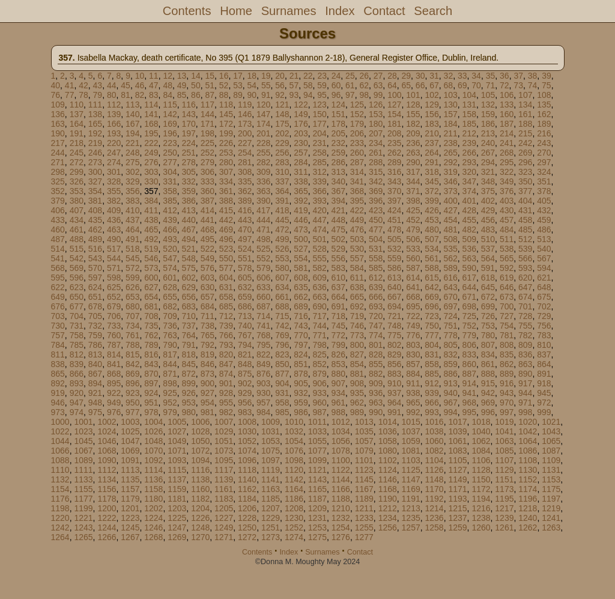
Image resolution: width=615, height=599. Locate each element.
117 (207, 104)
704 (76, 316)
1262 (527, 527)
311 (301, 172)
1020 (527, 422)
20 (280, 76)
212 (469, 133)
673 (507, 297)
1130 (527, 470)
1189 (364, 498)
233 (357, 143)
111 (95, 104)
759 (95, 335)
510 (488, 239)
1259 (457, 527)
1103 (411, 460)
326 (76, 181)
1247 (177, 527)
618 (488, 277)
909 (376, 383)
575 (188, 268)
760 (114, 335)
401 (469, 200)
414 (207, 210)
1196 (527, 498)
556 (338, 258)
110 (76, 104)
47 (154, 85)
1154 (60, 489)
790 (170, 345)
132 (488, 104)
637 (338, 287)
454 (450, 220)
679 (114, 306)
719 (357, 316)
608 (301, 277)
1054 (294, 441)
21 (294, 76)
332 (188, 181)
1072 (200, 450)
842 (132, 364)
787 (114, 345)
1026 (153, 431)
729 (544, 316)
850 (282, 364)
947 (76, 402)
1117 (223, 470)
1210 (341, 508)
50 (196, 85)
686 (245, 306)
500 (301, 239)
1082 (434, 450)
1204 (200, 508)
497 (245, 239)
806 (469, 345)
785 (76, 345)
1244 (106, 527)
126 (376, 104)
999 (544, 412)
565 (507, 258)
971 (525, 402)
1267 (130, 537)
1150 (480, 479)
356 (132, 191)
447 (319, 220)
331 (170, 181)
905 (301, 383)
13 (182, 76)
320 (469, 172)
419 (301, 210)
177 (319, 124)
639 (376, 287)
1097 (270, 460)
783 (544, 335)
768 (263, 335)
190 (58, 133)
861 (488, 364)
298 (58, 172)
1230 (294, 518)
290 (413, 162)
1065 (551, 441)
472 (282, 229)
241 (507, 143)
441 (207, 220)
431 (525, 210)
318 (431, 172)
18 (252, 76)
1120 (294, 470)
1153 (551, 479)
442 (226, 220)
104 (469, 95)
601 (170, 277)
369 (376, 191)
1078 (341, 450)
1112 (106, 470)
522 (207, 249)
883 (394, 374)
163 (58, 124)
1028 (200, 431)
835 (507, 354)
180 (376, 124)
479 (413, 229)
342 (376, 181)
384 (151, 200)
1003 (130, 422)
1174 (527, 489)
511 (507, 239)
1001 (83, 422)
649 (58, 297)
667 (394, 297)
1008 (247, 422)
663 (319, 297)
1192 (434, 498)
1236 (434, 518)
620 (525, 277)
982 (226, 412)
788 (132, 345)
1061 (457, 441)
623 (76, 287)
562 (450, 258)
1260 (480, 527)
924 (151, 393)
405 (544, 200)
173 (245, 124)
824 (301, 354)
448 (338, 220)
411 (151, 210)
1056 (341, 441)
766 (226, 335)
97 (350, 95)
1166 (341, 489)
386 (188, 200)
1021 (551, 422)
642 (431, 287)
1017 (457, 422)
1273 (270, 537)
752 (469, 325)
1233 (364, 518)
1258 (434, 527)
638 (357, 287)
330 (151, 181)
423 (376, 210)
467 (188, 229)
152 (357, 114)
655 (170, 297)
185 (469, 124)
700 (507, 306)
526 (282, 249)
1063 (504, 441)
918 (544, 383)
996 (488, 412)
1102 (387, 460)
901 (226, 383)
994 (450, 412)
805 (450, 345)
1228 (247, 518)
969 (488, 402)
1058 (387, 441)
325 (58, 181)
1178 (106, 498)
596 (76, 277)
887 (469, 374)
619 (507, 277)
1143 (317, 479)
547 (170, 258)
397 (394, 200)
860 (469, 364)
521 (188, 249)
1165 (317, 489)
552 (263, 258)
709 (170, 316)
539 (525, 249)
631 (226, 287)
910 (394, 383)
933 (319, 393)
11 (154, 76)
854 (357, 364)
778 (450, 335)
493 (170, 239)
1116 (200, 470)
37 (518, 76)
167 (132, 124)
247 (114, 152)
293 (469, 162)
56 (280, 85)
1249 (223, 527)
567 (544, 258)
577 (226, 268)
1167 (364, 489)
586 (394, 268)
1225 (177, 518)
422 (357, 210)
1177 (83, 498)
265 (450, 152)
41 (69, 85)
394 (338, 200)
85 (182, 95)
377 (525, 191)
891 (544, 374)
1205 (223, 508)
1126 (434, 470)
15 (210, 76)
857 (413, 364)
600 (151, 277)
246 (95, 152)
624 (95, 287)
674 (525, 297)
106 (507, 95)
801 (376, 345)
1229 (270, 518)
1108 (527, 460)
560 (413, 258)
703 (58, 316)
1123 (364, 470)
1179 (130, 498)
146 (245, 114)
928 (226, 393)
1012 (341, 422)
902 (245, 383)
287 (357, 162)
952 (170, 402)
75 (546, 85)
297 (544, 162)
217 (58, 143)
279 (207, 162)
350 (525, 181)
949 (114, 402)
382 (114, 200)
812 (76, 354)
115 (170, 104)
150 (319, 114)
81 (125, 95)
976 (114, 412)
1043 (551, 431)
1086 (527, 450)
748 (394, 325)
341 (357, 181)
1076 (294, 450)
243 (544, 143)
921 (95, 393)
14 (196, 76)
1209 (317, 508)
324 (544, 172)
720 (376, 316)
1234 (387, 518)
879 (319, 374)
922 (114, 393)
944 (525, 393)
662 (301, 297)
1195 (504, 498)
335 (245, 181)
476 (357, 229)
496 (226, 239)
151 (338, 114)
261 (376, 152)
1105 (457, 460)
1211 (364, 508)
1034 (341, 431)
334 (226, 181)
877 (282, 374)
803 (413, 345)
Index (339, 10)
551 (245, 258)
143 (188, 114)
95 (322, 95)
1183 (223, 498)
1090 (106, 460)
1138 (200, 479)
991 (394, 412)
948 (95, 402)
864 (544, 364)
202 (282, 133)
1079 (364, 450)
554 (301, 258)
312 (319, 172)
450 (376, 220)
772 (338, 335)
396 (376, 200)
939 (431, 393)
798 (319, 345)
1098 (294, 460)
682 (170, 306)
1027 (177, 431)
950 (132, 402)
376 (507, 191)
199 (226, 133)
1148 (434, 479)
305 (188, 172)
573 (151, 268)
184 (450, 124)
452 (413, 220)
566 (525, 258)
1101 (364, 460)
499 (282, 239)
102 (431, 95)
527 (301, 249)
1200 (106, 508)
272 (76, 162)
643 (450, 287)
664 (338, 297)
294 (488, 162)
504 (376, 239)
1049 (177, 441)
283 (282, 162)
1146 (387, 479)
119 (245, 104)
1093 (177, 460)
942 (488, 393)
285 (319, 162)
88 (224, 95)
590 (469, 268)
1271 (223, 537)
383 (132, 200)
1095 (223, 460)
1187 (317, 498)
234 (376, 143)
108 (544, 95)
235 (394, 143)
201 (263, 133)
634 (282, 287)
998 (525, 412)
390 (263, 200)
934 (338, 393)
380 (76, 200)
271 (58, 162)
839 (76, 364)
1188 (341, 498)
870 (151, 374)
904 (282, 383)
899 (188, 383)
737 (188, 325)
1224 (153, 518)
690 (319, 306)
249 (151, 152)
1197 (551, 498)
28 (392, 76)
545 (132, 258)
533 (413, 249)
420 (319, 210)
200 (245, 133)
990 (376, 412)
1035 (364, 431)
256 (282, 152)
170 (188, 124)
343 (394, 181)
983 (245, 412)
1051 (223, 441)
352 (58, 191)
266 (469, 152)
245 (76, 152)
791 (188, 345)
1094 (200, 460)
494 (188, 239)
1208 (294, 508)
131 (469, 104)
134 (525, 104)
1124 (387, 470)
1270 (200, 537)
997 (507, 412)
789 (151, 345)
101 (413, 95)
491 (132, 239)
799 (338, 345)
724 (450, 316)
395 (357, 200)
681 (151, 306)
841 (114, 364)
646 (507, 287)
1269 (177, 537)
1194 (480, 498)
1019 (504, 422)
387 (207, 200)
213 (488, 133)
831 (431, 354)
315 (376, 172)
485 (525, 229)
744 (319, 325)
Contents (187, 10)
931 (282, 393)
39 (546, 76)
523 (226, 249)
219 (95, 143)
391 (282, 200)
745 (338, 325)
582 (319, 268)
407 (76, 210)
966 (431, 402)
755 (525, 325)
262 (394, 152)
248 (132, 152)
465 (151, 229)
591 (488, 268)
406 (58, 210)
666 (376, 297)
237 (431, 143)
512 (525, 239)
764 (188, 335)
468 (207, 229)
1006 (200, 422)
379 (58, 200)
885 (431, 374)
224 (188, 143)
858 (431, 364)
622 (58, 287)
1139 (223, 479)
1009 (270, 422)
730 (58, 325)
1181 (177, 498)
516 (95, 249)
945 (544, 393)
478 (394, 229)
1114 (153, 470)
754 (507, 325)
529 (338, 249)
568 (58, 268)
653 (132, 297)
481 (450, 229)
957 (263, 402)
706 (114, 316)
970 (507, 402)
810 (544, 345)
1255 (364, 527)
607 (282, 277)
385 (170, 200)
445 (282, 220)
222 (151, 143)
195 (151, 133)
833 (469, 354)
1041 (504, 431)
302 (132, 172)
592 (507, 268)
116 (188, 104)
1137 (177, 479)
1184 (247, 498)
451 (394, 220)
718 (338, 316)
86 (196, 95)
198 (207, 133)
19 (266, 76)
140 (132, 114)
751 (450, 325)
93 (294, 95)
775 (394, 335)
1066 (60, 450)
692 (357, 306)
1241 (551, 518)
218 (76, 143)
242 (525, 143)
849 (263, 364)
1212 (387, 508)
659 (245, 297)
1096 (247, 460)
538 (507, 249)
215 (525, 133)
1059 (411, 441)
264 (431, 152)
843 (151, 364)
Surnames (289, 10)
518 (132, 249)
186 (488, 124)
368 (357, 191)
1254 (341, 527)
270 (544, 152)
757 (58, 335)
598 (114, 277)
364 (282, 191)
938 (413, 393)
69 (462, 85)
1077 (317, 450)
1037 (411, 431)
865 (58, 374)
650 (76, 297)
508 (450, 239)
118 (226, 104)
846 (207, 364)
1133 (83, 479)
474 (319, 229)
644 (469, 287)
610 (338, 277)
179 (357, 124)
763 (170, 335)
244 (58, 152)
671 (469, 297)
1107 (504, 460)
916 (507, 383)
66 (420, 85)
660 (263, 297)
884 (413, 374)
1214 (434, 508)
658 (226, 297)
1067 (83, 450)
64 (392, 85)
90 (252, 95)
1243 (83, 527)
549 (207, 258)
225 (207, 143)
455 (469, 220)
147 (263, 114)
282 (263, 162)
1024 (106, 431)
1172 (480, 489)
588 (431, 268)
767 (245, 335)
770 (301, 335)
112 (114, 104)
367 (338, 191)
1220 (60, 518)
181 (394, 124)
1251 (270, 527)
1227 (223, 518)
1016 (434, 422)
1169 (411, 489)
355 (114, 191)
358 (170, 191)
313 (338, 172)
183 (431, 124)
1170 (434, 489)
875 (245, 374)
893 (76, 383)
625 (114, 287)
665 (357, 297)
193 (114, 133)
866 (76, 374)
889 (507, 374)
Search (433, 10)
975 (95, 412)
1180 (153, 498)
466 (170, 229)
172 (226, 124)
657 (207, 297)
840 (95, 364)
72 (504, 85)
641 (413, 287)
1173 (504, 489)
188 (525, 124)
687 (263, 306)
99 (378, 95)
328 (114, 181)
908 (357, 383)
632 (245, 287)
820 (226, 354)
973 (58, 412)
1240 (527, 518)
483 (488, 229)
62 (364, 85)
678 (95, 306)
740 (245, 325)
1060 (434, 441)
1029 (223, 431)
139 (114, 114)
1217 (504, 508)
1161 (223, 489)
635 (301, 287)
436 (114, 220)
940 (450, 393)
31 (434, 76)
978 (151, 412)
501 (319, 239)
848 (245, 364)
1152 (527, 479)
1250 (247, 527)
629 (188, 287)
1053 (270, 441)
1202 (153, 508)
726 (488, 316)
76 (56, 95)
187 (507, 124)
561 (431, 258)
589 (450, 268)
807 (488, 345)
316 (394, 172)
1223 (130, 518)
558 (376, 258)
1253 (317, 527)
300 (95, 172)
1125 (411, 470)
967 (450, 402)
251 (188, 152)
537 (488, 249)
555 (319, 258)
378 (544, 191)
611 (357, 277)
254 (245, 152)
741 (263, 325)
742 (282, 325)
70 (476, 85)
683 (188, 306)
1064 (527, 441)
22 (308, 76)
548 (188, 258)
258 (319, 152)
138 (95, 114)
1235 (411, 518)
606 (263, 277)
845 (188, 364)
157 (450, 114)
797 (301, 345)
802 (394, 345)
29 (406, 76)
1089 (83, 460)
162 (544, 114)
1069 (130, 450)
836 (525, 354)
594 (544, 268)
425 (413, 210)
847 (226, 364)
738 (207, 325)
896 (132, 383)
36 (504, 76)
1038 (434, 431)
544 (114, 258)
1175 (551, 489)
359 (188, 191)
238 (450, 143)
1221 (83, 518)
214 (507, 133)
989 (357, 412)
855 (376, 364)
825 (319, 354)
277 (170, 162)
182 (413, 124)
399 (431, 200)
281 (245, 162)
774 (376, 335)
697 (450, 306)
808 (507, 345)
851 (301, 364)
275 (132, 162)
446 (301, 220)
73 (518, 85)
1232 (341, 518)
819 (207, 354)
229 (282, 143)
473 (301, 229)
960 (319, 402)
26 (364, 76)
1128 (480, 470)
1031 (270, 431)
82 (140, 95)
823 (282, 354)
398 (413, 200)
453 (431, 220)
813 (95, 354)
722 (413, 316)
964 (394, 402)
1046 (106, 441)
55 (266, 85)
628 (170, 287)
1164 (294, 489)
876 (263, 374)
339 (319, 181)
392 (301, 200)
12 (167, 76)
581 (301, 268)
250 (170, 152)
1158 (153, 489)
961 (338, 402)
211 (450, 133)
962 (357, 402)
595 (58, 277)
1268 (153, 537)
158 (469, 114)
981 (207, 412)
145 (226, 114)
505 (394, 239)
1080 (387, 450)
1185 (270, 498)
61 (350, 85)
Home (236, 10)
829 (394, 354)
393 (319, 200)
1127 (457, 470)
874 (226, 374)
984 (263, 412)
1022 (60, 431)
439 (170, 220)
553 (282, 258)
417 (263, 210)
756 (544, 325)
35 (490, 76)
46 (140, 85)
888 (488, 374)
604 (226, 277)
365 (301, 191)
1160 (200, 489)
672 (488, 297)
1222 (106, 518)
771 (319, 335)
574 (170, 268)
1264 (60, 537)
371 (413, 191)
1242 (60, 527)
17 (238, 76)
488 (76, 239)
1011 (317, 422)
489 (95, 239)
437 (132, 220)
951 (151, 402)
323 (525, 172)
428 (469, 210)
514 (58, 249)
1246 (153, 527)
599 (132, 277)
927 (207, 393)
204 (319, 133)
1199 (83, 508)
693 (376, 306)
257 (301, 152)
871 (170, 374)
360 (207, 191)
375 (488, 191)
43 (98, 85)
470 (245, 229)
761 (132, 335)
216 (544, 133)
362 (245, 191)
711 (207, 316)
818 (188, 354)
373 (450, 191)
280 (226, 162)
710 (188, 316)
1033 (317, 431)
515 (76, 249)
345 (431, 181)
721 (394, 316)
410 (132, 210)
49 (182, 85)
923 (132, 393)
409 (114, 210)
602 (188, 277)
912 (431, 383)
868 (114, 374)
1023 (83, 431)
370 (394, 191)
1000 (60, 422)
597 (95, 277)
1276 (341, 537)
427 (450, 210)
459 (544, 220)
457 (507, 220)
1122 (341, 470)
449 (357, 220)
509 (469, 239)
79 (98, 95)
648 (544, 287)
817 (170, 354)
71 (490, 85)
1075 (270, 450)
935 (357, 393)
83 (154, 95)
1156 (106, 489)
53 (238, 85)
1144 (341, 479)
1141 (270, 479)
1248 (200, 527)
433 (58, 220)
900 (207, 383)
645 (488, 287)
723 (431, 316)
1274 (294, 537)
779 (469, 335)
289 (394, 162)
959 (301, 402)
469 (226, 229)
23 (322, 76)
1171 (457, 489)
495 (207, 239)
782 (525, 335)
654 (151, 297)
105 (488, 95)
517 (114, 249)
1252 (294, 527)
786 (95, 345)
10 (140, 76)
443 (245, 220)
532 (394, 249)
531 (376, 249)
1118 (247, 470)
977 (132, 412)
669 (431, 297)
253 (226, 152)
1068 (106, 450)
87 (209, 95)
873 (207, 374)
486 (544, 229)
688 (282, 306)
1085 (504, 450)
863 (525, 364)
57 (294, 85)
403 (507, 200)
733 (114, 325)
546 (151, 258)
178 (338, 124)
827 (357, 354)
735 (151, 325)
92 (280, 95)
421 (338, 210)
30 (420, 76)
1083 (457, 450)
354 (95, 191)
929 (245, 393)
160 (507, 114)
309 (263, 172)
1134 (106, 479)
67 (434, 85)
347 (469, 181)
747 (376, 325)
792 (207, 345)
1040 (480, 431)
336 (263, 181)
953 (188, 402)
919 (58, 393)
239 (469, 143)
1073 (223, 450)
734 (132, 325)
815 (132, 354)
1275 (317, 537)
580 (282, 268)
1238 (480, 518)
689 (301, 306)
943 (507, 393)
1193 (457, 498)
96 (336, 95)
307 (226, 172)
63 (378, 85)
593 (525, 268)
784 (58, 345)
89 (238, 95)
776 (413, 335)
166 (114, 124)
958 (282, 402)
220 (114, 143)
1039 (457, 431)
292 (450, 162)
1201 (130, 508)
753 (488, 325)
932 (301, 393)
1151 (504, 479)
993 (431, 412)
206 (357, 133)
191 (76, 133)
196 (170, 133)
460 (58, 229)
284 (301, 162)
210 (431, 133)
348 (488, 181)
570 (95, 268)
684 (207, 306)
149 (301, 114)
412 (170, 210)
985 (282, 412)
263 (413, 152)
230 (301, 143)
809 (525, 345)
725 (469, 316)
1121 (317, 470)
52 (224, 85)
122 (301, 104)
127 (394, 104)
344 (413, 181)
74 (533, 85)
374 (469, 191)
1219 (551, 508)
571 (114, 268)
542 (76, 258)
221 (132, 143)
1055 (317, 441)
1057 (364, 441)
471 (263, 229)
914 (469, 383)
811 (58, 354)
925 (170, 393)
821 (245, 354)
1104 (434, 460)
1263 (551, 527)
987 (319, 412)
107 (525, 95)
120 (263, 104)
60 (336, 85)
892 (58, 383)
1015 (411, 422)
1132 (60, 479)
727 (507, 316)
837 (544, 354)
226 (226, 143)
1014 (387, 422)
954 (207, 402)
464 (132, 229)
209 (413, 133)
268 (507, 152)
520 (170, 249)
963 (376, 402)
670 (450, 297)
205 (338, 133)
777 (431, 335)
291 (431, 162)
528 (319, 249)
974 (76, 412)
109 (58, 104)
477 (376, 229)
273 (95, 162)
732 (95, 325)
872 (188, 374)
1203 (177, 508)
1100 (341, 460)
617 (469, 277)
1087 (551, 450)
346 (450, 181)
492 (151, 239)
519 (151, 249)
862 (507, 364)
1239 (504, 518)
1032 (294, 431)
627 (151, 287)
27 (378, 76)
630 (207, 287)
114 (151, 104)
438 (151, 220)
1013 (364, 422)
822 (263, 354)
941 (469, 393)
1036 (387, 431)
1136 (153, 479)
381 (95, 200)
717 (319, 316)
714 (263, 316)
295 (507, 162)
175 (282, 124)
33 (462, 76)
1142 (294, 479)
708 (151, 316)
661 (282, 297)
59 (322, 85)
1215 (457, 508)
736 (170, 325)
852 (319, 364)
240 (488, 143)
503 (357, 239)
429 (488, 210)
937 (394, 393)
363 (263, 191)
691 (338, 306)
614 (413, 277)
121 (282, 104)
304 (170, 172)
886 (450, 374)
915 (488, 383)
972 (544, 402)
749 (413, 325)
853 (338, 364)
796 (282, 345)
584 (357, 268)
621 (544, 277)
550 (226, 258)
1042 (527, 431)
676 (58, 306)
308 (245, 172)
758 (76, 335)
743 (301, 325)
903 (263, 383)
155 (413, 114)
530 (357, 249)
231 (319, 143)
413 (188, 210)
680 (132, 306)
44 (112, 85)
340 (338, 181)
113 (132, 104)
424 (394, 210)
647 (525, 287)
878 (301, 374)
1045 (83, 441)
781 (507, 335)
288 (376, 162)
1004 (153, 422)
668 (413, 297)
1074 (247, 450)
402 (488, 200)
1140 (247, 479)
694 (394, 306)
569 (76, 268)
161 (525, 114)
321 (488, 172)
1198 (60, 508)
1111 (83, 470)
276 (151, 162)
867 (95, 374)
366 (319, 191)
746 (357, 325)
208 (394, 133)
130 (450, 104)
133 (507, 104)
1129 (504, 470)
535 (450, 249)
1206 (247, 508)
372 (431, 191)
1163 (270, 489)
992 (413, 412)
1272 (247, 537)
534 (431, 249)
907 (338, 383)
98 (364, 95)
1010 (294, 422)
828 (376, 354)
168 (151, 124)
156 (431, 114)
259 (338, 152)
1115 (177, 470)
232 (338, 143)
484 (507, 229)
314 (357, 172)
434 (76, 220)
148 (282, 114)
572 (132, 268)
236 (413, 143)
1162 (247, 489)
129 (431, 104)
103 (451, 95)
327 (95, 181)
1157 (130, 489)
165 (95, 124)
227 (245, 143)
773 (357, 335)
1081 (411, 450)
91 (266, 95)
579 (263, 268)
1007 (223, 422)
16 (224, 76)
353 (76, 191)
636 (319, 287)
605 (245, 277)
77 (69, 95)
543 (95, 258)
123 (319, 104)
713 (245, 316)
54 (252, 85)
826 (338, 354)
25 (350, 76)
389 (245, 200)
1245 (130, 527)
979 (170, 412)
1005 (177, 422)
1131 (551, 470)
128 (413, 104)
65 (406, 85)
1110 (60, 470)
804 (431, 345)
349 (507, 181)
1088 (60, 460)
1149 (457, 479)
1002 (106, 422)
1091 (130, 460)
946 (58, 402)
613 (394, 277)
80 (112, 95)
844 (170, 364)
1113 (130, 470)
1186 (294, 498)
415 (226, 210)
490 (114, 239)
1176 (60, 498)
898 (170, 383)
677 (76, 306)
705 (95, 316)
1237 (457, 518)
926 (188, 393)
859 (450, 364)
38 (533, 76)
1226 (200, 518)
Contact (384, 10)
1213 (411, 508)
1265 (83, 537)
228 (263, 143)
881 (357, 374)
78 (83, 95)
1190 (387, 498)
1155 (83, 489)
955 (226, 402)
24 (336, 76)
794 (245, 345)
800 (357, 345)
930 (263, 393)
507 (431, 239)
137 (76, 114)
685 (226, 306)
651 (95, 297)
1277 (364, 537)
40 (56, 85)
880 (338, 374)
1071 (177, 450)
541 (58, 258)
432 (544, 210)
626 (132, 287)
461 (76, 229)
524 (245, 249)
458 (525, 220)
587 (413, 268)
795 (263, 345)
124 (338, 104)
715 (282, 316)
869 (132, 374)
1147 (411, 479)
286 (338, 162)
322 (507, 172)
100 (394, 95)
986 (301, 412)
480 (431, 229)
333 (207, 181)
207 (376, 133)
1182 (200, 498)
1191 (411, 498)
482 (469, 229)
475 (338, 229)
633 (263, 287)
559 (394, 258)
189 (544, 124)
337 (282, 181)
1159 (177, 489)
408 (95, 210)
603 (207, 277)
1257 (411, 527)
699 (488, 306)
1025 (130, 431)
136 (58, 114)
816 (151, 354)
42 (83, 85)
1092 (153, 460)
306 (207, 172)
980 (188, 412)
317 (413, 172)
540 (544, 249)
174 (263, 124)
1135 (130, 479)
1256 (387, 527)
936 (376, 393)
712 (226, 316)
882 (376, 374)
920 (76, 393)
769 (282, 335)
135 (544, 104)
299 (76, 172)
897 (151, 383)
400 (450, 200)
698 (469, 306)
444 (263, 220)
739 (226, 325)
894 (95, 383)
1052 (247, 441)
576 (207, 268)
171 (207, 124)
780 (488, 335)
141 (151, 114)
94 (308, 95)
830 (413, 354)
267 (488, 152)
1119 (270, 470)
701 (525, 306)
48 (167, 85)
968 (469, 402)
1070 (153, 450)
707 (132, 316)
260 (357, 152)
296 (525, 162)
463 (114, 229)
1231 (317, 518)
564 (488, 258)
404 (525, 200)
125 (357, 104)
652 (114, 297)
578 (245, 268)
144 (207, 114)
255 (263, 152)
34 (476, 76)
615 (431, 277)
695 (413, 306)
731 (76, 325)
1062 (480, 441)
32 (448, 76)
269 (525, 152)
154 (394, 114)
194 (132, 133)
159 (488, 114)
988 (338, 412)
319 (450, 172)
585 (376, 268)
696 (431, 306)
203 (301, 133)
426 (431, 210)
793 (226, 345)
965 (413, 402)
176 (301, 124)
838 (58, 364)
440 (188, 220)
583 (338, 268)
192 (95, 133)
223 (170, 143)
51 (209, 85)
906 (319, 383)
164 (76, 124)
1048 (153, 441)
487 (58, 239)
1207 (270, 508)
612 (376, 277)
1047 (130, 441)
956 (245, 402)
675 (544, 297)
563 (469, 258)
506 (413, 239)
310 (282, 172)
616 (450, 277)
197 (188, 133)
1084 (480, 450)
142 (170, 114)
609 (319, 277)
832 (450, 354)
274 (114, 162)
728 (525, 316)
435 (95, 220)
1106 (480, 460)
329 (132, 181)
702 (544, 306)
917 (525, 383)
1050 (200, 441)
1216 (480, 508)
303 (151, 172)
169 (170, 124)
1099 (317, 460)
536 (469, 249)
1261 (504, 527)
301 (114, 172)
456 (488, 220)
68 (448, 85)
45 (125, 85)
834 (488, 354)
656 (188, 297)
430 (507, 210)
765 (207, 335)
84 (167, 95)
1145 (364, 479)
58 (308, 85)
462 (95, 229)
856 (394, 364)
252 (207, 152)
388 (226, 200)
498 (263, 239)
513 (544, 239)
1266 (106, 537)
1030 (247, 431)
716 (301, 316)
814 (114, 354)
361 (226, 191)
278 (188, 162)
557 (357, 258)
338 (301, 181)
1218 (527, 508)
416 (245, 210)
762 (151, 335)
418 (282, 210)
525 (263, 249)
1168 (387, 489)
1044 (60, 441)
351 (544, 181)
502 (338, 239)
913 (450, 383)
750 (431, 325)
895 (114, 383)
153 (376, 114)
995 (469, 412)
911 (413, 383)
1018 (480, 422)
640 (394, 287)
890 (525, 374)
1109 (551, 460)
